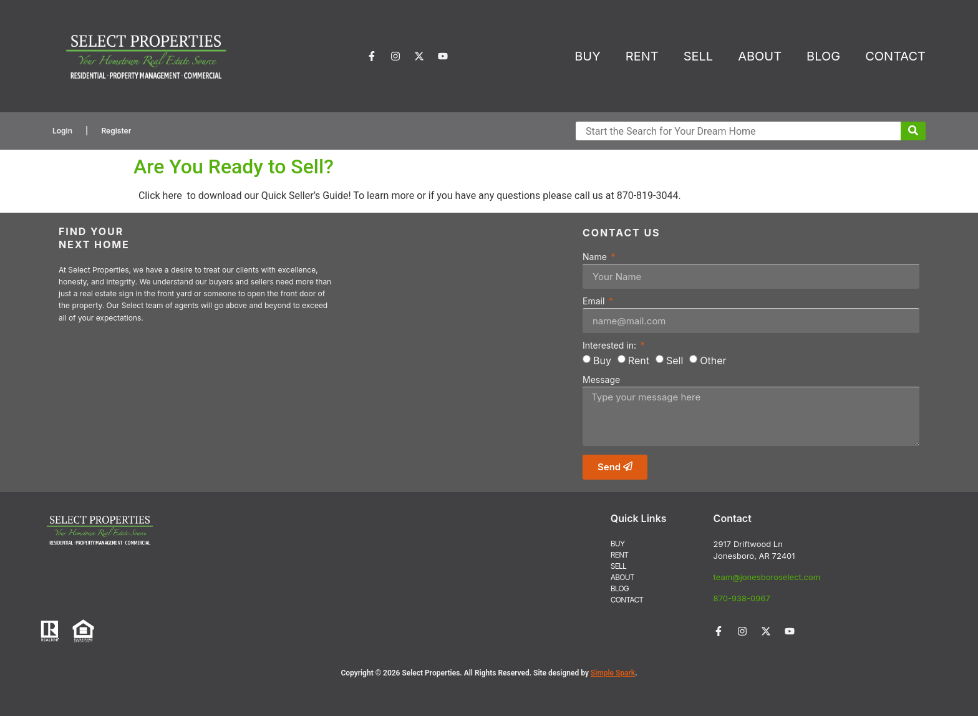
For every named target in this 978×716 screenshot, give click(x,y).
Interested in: (611, 346)
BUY (587, 56)
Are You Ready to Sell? (233, 166)
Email (595, 301)
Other (713, 360)
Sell (674, 360)
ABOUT (760, 56)
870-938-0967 (742, 598)
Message (601, 380)
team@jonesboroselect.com (767, 577)
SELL (698, 56)
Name (596, 257)
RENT (642, 56)
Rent (638, 360)
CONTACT (895, 56)
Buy (602, 360)
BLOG (823, 56)
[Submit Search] (913, 131)
